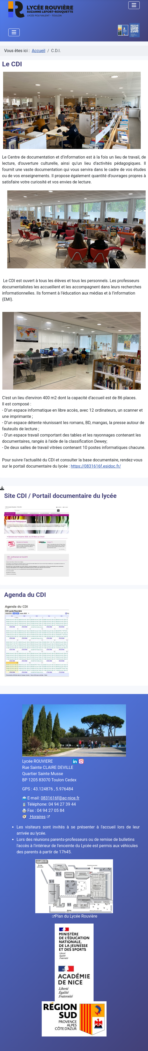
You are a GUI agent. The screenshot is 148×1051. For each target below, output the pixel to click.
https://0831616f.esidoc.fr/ (96, 466)
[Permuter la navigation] (134, 5)
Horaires (39, 816)
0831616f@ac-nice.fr (60, 798)
